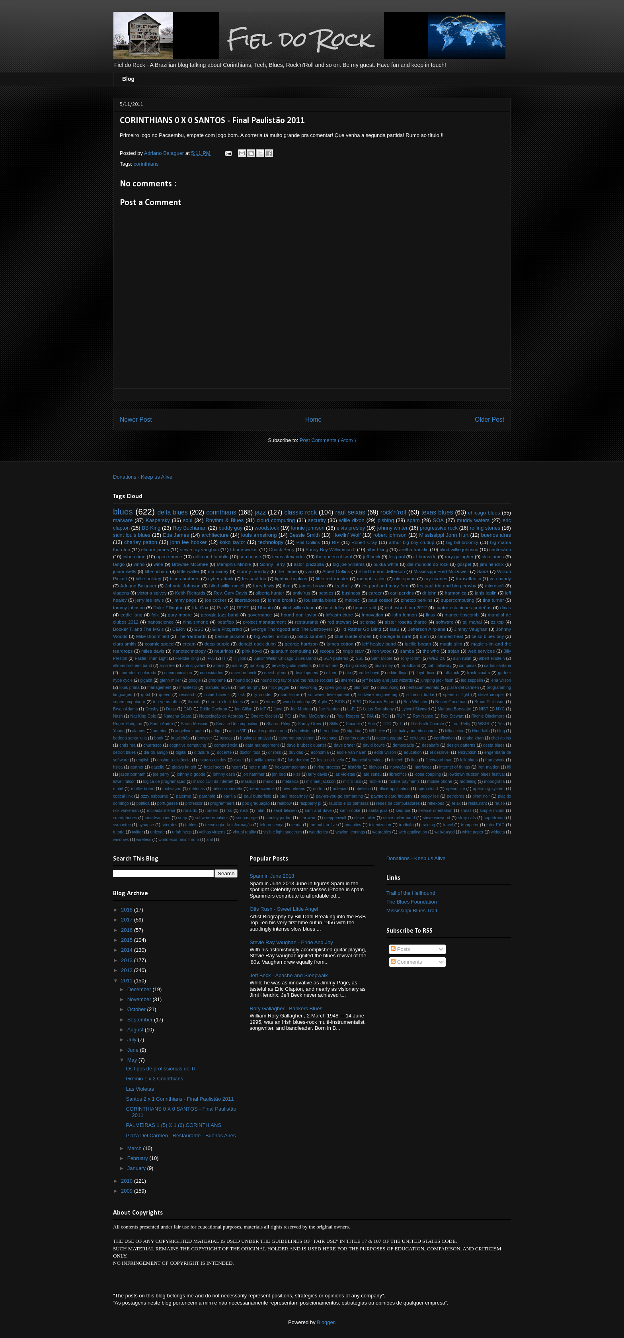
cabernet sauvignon (297, 738)
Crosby (151, 709)
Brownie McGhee (190, 564)
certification (444, 738)
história (354, 767)
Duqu (171, 709)
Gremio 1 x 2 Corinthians (154, 1079)
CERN (178, 629)
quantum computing (290, 650)
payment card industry (391, 796)
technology (270, 542)
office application (394, 788)
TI (401, 724)
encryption (466, 752)
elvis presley (351, 528)
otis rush (362, 687)
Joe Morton (300, 709)
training (428, 825)
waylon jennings (350, 832)
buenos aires (496, 535)
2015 (127, 940)
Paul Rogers (347, 716)
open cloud (427, 788)
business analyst (255, 738)
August (136, 1030)
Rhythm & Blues (224, 520)
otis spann (405, 578)
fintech (397, 760)
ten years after (166, 702)
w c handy (500, 578)
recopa (327, 650)
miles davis (152, 650)
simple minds (492, 810)
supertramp (494, 818)
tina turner (493, 599)
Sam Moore (382, 658)
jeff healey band (379, 643)
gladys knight (184, 767)
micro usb (352, 781)
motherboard (142, 788)
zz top (497, 621)
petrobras (455, 796)
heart (236, 767)
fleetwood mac (438, 760)
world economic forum (178, 839)
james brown (312, 585)
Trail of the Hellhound (410, 893)
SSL (360, 658)
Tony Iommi (410, 658)
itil (509, 767)
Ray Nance (423, 716)
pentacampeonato (422, 687)
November (140, 999)
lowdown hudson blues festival (476, 774)
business (351, 592)
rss (229, 810)
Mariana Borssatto (455, 709)
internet (348, 680)
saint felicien (284, 810)
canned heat (450, 636)
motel (118, 788)
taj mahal (472, 621)
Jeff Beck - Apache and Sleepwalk (289, 975)
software (444, 621)
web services (481, 650)
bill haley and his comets (414, 731)
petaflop (225, 621)
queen (164, 694)
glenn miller (170, 680)
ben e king (329, 731)
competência (226, 745)
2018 (127, 910)
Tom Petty (461, 724)
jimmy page (184, 599)
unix (254, 702)
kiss (296, 774)
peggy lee (430, 796)
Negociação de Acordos (221, 716)
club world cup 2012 (406, 607)
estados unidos (212, 760)
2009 (127, 1191)
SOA (438, 520)
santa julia (378, 810)
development (306, 673)
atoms (218, 665)
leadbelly (343, 585)
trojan (453, 650)
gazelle (157, 767)
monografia (494, 781)
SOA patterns (336, 658)
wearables (381, 832)
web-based (445, 832)
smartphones (125, 818)
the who (431, 650)
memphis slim (371, 578)
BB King (151, 528)
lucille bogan (418, 643)
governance (260, 614)
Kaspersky (158, 520)
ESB (198, 629)
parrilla (229, 796)
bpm (424, 636)
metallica (290, 781)
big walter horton (271, 636)
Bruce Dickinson (489, 702)
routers (211, 810)
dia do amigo (156, 752)
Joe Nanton (328, 709)
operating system (489, 788)
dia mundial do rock (427, 564)
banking (257, 665)
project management (264, 621)
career (375, 592)
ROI (384, 716)
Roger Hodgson (127, 724)
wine (158, 564)
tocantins (353, 825)
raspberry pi (310, 803)
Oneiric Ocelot (264, 716)
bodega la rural (395, 636)
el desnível (439, 752)
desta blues (494, 745)
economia (320, 752)
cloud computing (276, 520)
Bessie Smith (304, 535)
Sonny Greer (310, 724)
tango (119, 564)
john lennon (404, 614)
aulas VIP (238, 731)
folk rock (451, 673)
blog (501, 731)
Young (119, 731)
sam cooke (350, 810)
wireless (143, 839)
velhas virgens (212, 832)
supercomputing (457, 599)
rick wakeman (126, 810)
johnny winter (392, 528)
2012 (127, 970)
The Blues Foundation (411, 902)
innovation (372, 614)
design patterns (461, 745)
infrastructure (339, 614)
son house (250, 556)
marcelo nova (217, 687)
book (159, 738)
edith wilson (385, 752)
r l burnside (425, 556)
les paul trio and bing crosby (446, 585)
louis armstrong (259, 535)
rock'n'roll (393, 512)
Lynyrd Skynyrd (416, 709)
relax (456, 803)
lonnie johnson (308, 528)
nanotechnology (189, 650)
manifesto (188, 687)
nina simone (195, 621)
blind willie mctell (226, 585)
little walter (188, 571)
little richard (157, 571)
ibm (287, 585)
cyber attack (221, 578)
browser (204, 738)
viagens (121, 592)
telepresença (272, 825)
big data (354, 731)
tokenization (380, 825)
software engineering (377, 694)
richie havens (216, 694)
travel (448, 825)
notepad (340, 788)
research (187, 694)
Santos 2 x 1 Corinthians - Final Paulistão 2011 (180, 1099)
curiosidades (211, 673)
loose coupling (427, 774)
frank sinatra (478, 673)
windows (121, 839)
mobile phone (439, 781)
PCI (288, 716)
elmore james (155, 549)
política (143, 803)
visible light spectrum (282, 832)
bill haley (377, 731)
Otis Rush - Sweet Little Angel (284, 909)
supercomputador (129, 702)
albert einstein (492, 658)
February (138, 1158)
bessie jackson (230, 636)
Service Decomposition (237, 724)
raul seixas (350, 512)
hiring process (327, 767)
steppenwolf (335, 818)
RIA (370, 716)
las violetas (345, 774)
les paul (397, 556)
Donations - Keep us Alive (142, 477)
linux (430, 614)
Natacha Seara (177, 716)
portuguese (167, 803)
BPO (357, 702)
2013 (127, 960)
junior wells (124, 571)
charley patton (140, 542)
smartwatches (157, 818)
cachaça (329, 738)
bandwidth (303, 731)
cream (189, 643)
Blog (128, 79)
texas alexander (288, 556)
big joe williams (349, 564)
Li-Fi (351, 709)
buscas (226, 738)
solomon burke (420, 694)
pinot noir (481, 796)
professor (194, 803)
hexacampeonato (291, 767)
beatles (325, 592)
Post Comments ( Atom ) (328, 440)
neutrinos (224, 650)
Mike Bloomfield (152, 636)
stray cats (467, 818)
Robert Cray (364, 542)
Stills (334, 724)
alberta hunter (269, 592)
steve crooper (491, 694)
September (140, 1020)
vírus (270, 702)
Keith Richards (190, 592)
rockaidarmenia (161, 810)
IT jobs (240, 658)
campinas (467, 665)
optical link (123, 796)
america (160, 731)
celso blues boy (488, 636)
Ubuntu (265, 607)
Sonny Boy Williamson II (330, 549)
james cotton (340, 643)
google (194, 680)
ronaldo (190, 810)
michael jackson (320, 781)
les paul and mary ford (385, 585)
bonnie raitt (364, 607)
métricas (197, 788)
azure (237, 665)
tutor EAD (495, 825)
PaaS (222, 607)
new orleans (294, 788)
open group (335, 687)
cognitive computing (188, 745)
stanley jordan (278, 818)
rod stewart (339, 621)
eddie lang (131, 614)
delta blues (172, 512)
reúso (499, 803)
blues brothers (185, 578)
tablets (191, 825)
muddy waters (473, 520)
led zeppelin (472, 680)
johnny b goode (191, 774)
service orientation (435, 810)
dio (348, 673)
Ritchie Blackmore (488, 716)
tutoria (119, 832)
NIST (483, 709)
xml (209, 839)
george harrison (301, 643)
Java (278, 709)
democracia (403, 745)
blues (123, 511)
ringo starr (353, 650)
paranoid (207, 796)
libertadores (247, 599)
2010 (127, 1181)
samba (407, 650)
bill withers (329, 665)
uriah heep (181, 832)
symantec (122, 825)
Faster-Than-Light (151, 658)
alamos (139, 731)
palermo (183, 796)
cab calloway (440, 665)
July (132, 1040)
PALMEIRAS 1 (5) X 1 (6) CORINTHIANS (173, 1125)
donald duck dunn (257, 643)
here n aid (258, 767)
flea (414, 760)
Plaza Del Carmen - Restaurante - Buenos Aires (181, 1135)
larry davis (317, 774)
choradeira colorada (137, 673)
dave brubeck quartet (306, 745)
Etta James (176, 535)
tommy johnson (129, 607)
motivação (171, 788)
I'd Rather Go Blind (361, 629)
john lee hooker (188, 542)
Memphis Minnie (234, 564)
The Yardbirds (192, 636)
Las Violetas (140, 1089)
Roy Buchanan (190, 528)
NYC (500, 709)
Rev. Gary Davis (230, 592)
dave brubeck (243, 673)
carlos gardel (357, 738)
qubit (145, 694)
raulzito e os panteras (349, 803)
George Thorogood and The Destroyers (292, 629)
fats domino (298, 760)
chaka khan (473, 738)
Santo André (161, 724)
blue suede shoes (353, 636)
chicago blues (484, 513)
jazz (260, 512)
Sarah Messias (194, 724)
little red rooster (332, 578)
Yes (501, 724)
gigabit (146, 680)
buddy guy (230, 528)
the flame (286, 571)
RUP (400, 716)
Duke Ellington (168, 607)
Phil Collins (308, 542)
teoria (296, 825)
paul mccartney (293, 796)
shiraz (466, 810)
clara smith (124, 643)
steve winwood (436, 818)
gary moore (180, 614)
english (143, 760)
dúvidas (296, 752)
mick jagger (279, 687)
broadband (410, 665)
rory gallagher (459, 556)
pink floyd (252, 650)
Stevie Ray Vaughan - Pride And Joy (291, 942)
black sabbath (311, 636)
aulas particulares (270, 731)
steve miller (364, 818)
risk (241, 694)
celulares (418, 738)
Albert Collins (336, 571)
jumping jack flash (436, 680)
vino (309, 571)
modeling (468, 781)
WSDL (484, 724)
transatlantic (468, 578)
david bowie (374, 745)
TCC (387, 724)
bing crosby (356, 665)
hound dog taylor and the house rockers (296, 680)
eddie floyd (397, 673)
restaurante (306, 621)
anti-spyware (194, 665)
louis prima (129, 687)
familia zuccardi (265, 760)
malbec (352, 599)
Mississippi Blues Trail (411, 911)
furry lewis (263, 585)
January (137, 1168)
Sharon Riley (278, 724)
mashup (248, 781)
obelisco (362, 788)
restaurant (477, 803)
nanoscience (161, 621)
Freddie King (187, 658)
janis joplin (486, 592)
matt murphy (249, 687)
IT (224, 658)
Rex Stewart (452, 716)
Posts (400, 949)
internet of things (454, 767)
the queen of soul (334, 556)
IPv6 (211, 658)
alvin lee (167, 665)
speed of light (456, 694)
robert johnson (390, 535)
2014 (127, 950)
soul (188, 520)
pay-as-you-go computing (339, 796)
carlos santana (497, 665)
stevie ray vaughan (199, 549)
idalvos (375, 767)
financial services (368, 760)
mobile (375, 781)
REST (243, 607)
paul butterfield (257, 796)
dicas (505, 607)
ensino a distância (174, 760)
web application (412, 832)
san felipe (290, 694)
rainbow (284, 803)
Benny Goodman (451, 702)
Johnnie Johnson (183, 585)
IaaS (395, 629)
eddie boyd (369, 673)
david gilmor (275, 673)
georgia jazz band (219, 614)
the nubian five (323, 825)
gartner (137, 767)
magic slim (451, 643)
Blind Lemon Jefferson (382, 571)
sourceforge (247, 818)
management (159, 687)
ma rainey (218, 571)
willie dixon (352, 520)
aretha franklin (414, 549)
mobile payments (404, 781)
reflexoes (435, 803)
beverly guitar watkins (292, 665)
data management (262, 745)
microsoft (494, 585)
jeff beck (371, 556)
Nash (118, 716)
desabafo (430, 745)
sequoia (403, 810)
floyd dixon (425, 673)
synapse (146, 825)
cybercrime (134, 556)
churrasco (152, 745)
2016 (127, 930)
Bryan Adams (125, 709)
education (413, 752)
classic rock (301, 512)
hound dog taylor (298, 614)
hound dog (243, 680)
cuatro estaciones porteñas (463, 607)
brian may (384, 665)
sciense (368, 621)
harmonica (456, 592)
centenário (500, 549)
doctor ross (250, 752)
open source (169, 556)
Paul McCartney (314, 716)
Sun (371, 724)
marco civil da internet (213, 781)
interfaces (422, 767)
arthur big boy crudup (411, 542)
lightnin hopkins (291, 578)
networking (307, 687)
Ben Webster (415, 702)
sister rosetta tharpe (406, 621)
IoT (263, 709)
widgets (498, 832)
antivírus (301, 592)
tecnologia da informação (228, 825)
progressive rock (439, 528)
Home (313, 419)
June (133, 1050)
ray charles (435, 578)
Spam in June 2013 (272, 876)
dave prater (344, 745)
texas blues (437, 512)
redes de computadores (398, 803)
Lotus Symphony (378, 709)
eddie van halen (352, 752)
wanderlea (318, 832)
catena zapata (389, 738)
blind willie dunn (297, 607)
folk (155, 614)
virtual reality (244, 832)
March (135, 1148)
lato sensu (372, 774)
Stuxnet (353, 724)
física (118, 767)
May (132, 1060)
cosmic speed (159, 643)
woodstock (267, 528)
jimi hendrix (492, 564)
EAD (187, 709)
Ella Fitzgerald (227, 629)
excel (239, 760)
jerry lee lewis (149, 599)
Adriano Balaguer (138, 585)
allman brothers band (132, 665)
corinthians (146, 164)
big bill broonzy (462, 542)
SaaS (483, 571)
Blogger (325, 1322)
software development (328, 694)
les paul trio (254, 578)
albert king (377, 549)
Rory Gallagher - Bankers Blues (286, 1008)
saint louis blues (131, 535)
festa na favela (330, 760)
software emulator (211, 818)
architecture (214, 535)
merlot (269, 781)
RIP (335, 542)
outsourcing (388, 687)
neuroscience (262, 788)
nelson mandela (227, 788)
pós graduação (256, 803)
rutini (260, 810)
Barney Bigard (382, 702)
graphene (217, 680)
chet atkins (501, 738)
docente (224, 752)
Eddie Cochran (213, 709)
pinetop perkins (417, 599)
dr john (429, 592)
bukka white (385, 564)
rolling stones (485, 528)
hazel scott (214, 767)
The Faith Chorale (427, 724)
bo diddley (334, 607)
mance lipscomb (462, 614)
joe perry (161, 774)
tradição (406, 825)
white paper (473, 832)
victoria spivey (151, 592)
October (137, 1009)
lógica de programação (164, 781)
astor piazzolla (309, 564)
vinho (139, 564)
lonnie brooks (282, 599)
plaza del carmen (463, 687)
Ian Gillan (243, 709)
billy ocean (454, 731)
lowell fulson (124, 781)
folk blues (469, 760)
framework (495, 760)
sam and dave (318, 810)
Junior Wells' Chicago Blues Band (285, 658)
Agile (322, 702)
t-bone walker (244, 549)
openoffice (455, 788)
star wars (307, 818)
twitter (137, 832)
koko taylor (232, 542)
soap (182, 818)
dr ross (274, 752)
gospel (464, 564)
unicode (157, 832)
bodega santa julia (130, 738)
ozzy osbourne (154, 796)
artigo (216, 731)
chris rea (127, 745)
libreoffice (398, 774)
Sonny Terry (272, 564)
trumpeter (469, 825)
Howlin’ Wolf (346, 535)
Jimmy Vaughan (470, 629)
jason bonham (132, 774)
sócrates (169, 825)
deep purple (217, 643)
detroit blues (124, 752)
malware (123, 520)
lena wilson (501, 680)
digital (181, 752)
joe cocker (215, 599)
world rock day (296, 702)
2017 (127, 920)
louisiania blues (320, 599)
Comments (406, 962)
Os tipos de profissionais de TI (160, 1069)
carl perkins (402, 592)
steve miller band (399, 818)
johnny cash (224, 774)
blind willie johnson (458, 549)
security (317, 520)
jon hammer (254, 774)
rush (244, 810)
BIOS (340, 702)
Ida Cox (200, 607)
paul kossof (380, 599)
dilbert (331, 673)
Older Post (489, 419)
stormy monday (253, 571)
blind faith (481, 731)
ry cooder (263, 694)
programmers (222, 803)
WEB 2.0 (437, 658)
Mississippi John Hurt (443, 535)
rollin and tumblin (210, 556)
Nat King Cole (143, 716)
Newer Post (136, 419)
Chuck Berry (281, 549)
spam (413, 520)
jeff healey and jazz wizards (387, 680)
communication (178, 673)
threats (194, 702)
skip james (493, 556)
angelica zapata (189, 731)
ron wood (382, 650)
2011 (127, 981)
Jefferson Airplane (426, 629)
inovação (398, 767)
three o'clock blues (225, 702)
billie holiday (148, 578)
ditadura (201, 752)
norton (319, 788)
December (140, 989)
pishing (386, 520)
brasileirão (180, 738)
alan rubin (462, 658)
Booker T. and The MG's (138, 629)
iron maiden (489, 767)
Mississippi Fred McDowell (440, 571)
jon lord (279, 774)
